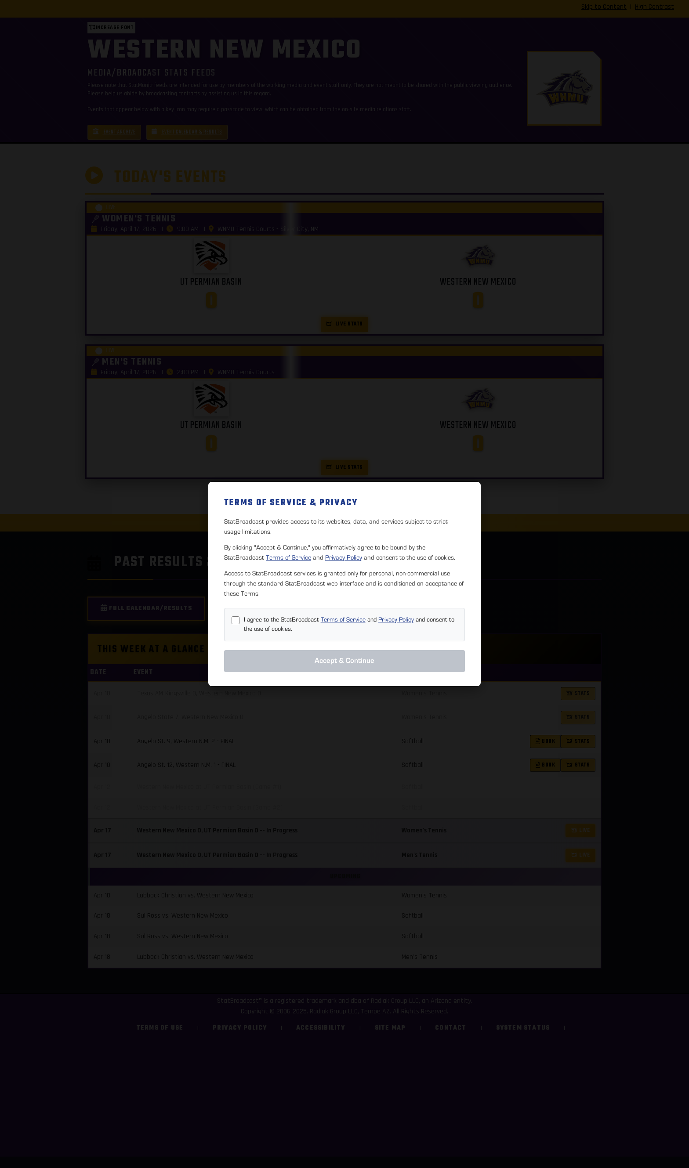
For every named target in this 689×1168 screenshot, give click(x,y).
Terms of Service (288, 557)
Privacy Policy (343, 557)
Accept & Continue (344, 660)
